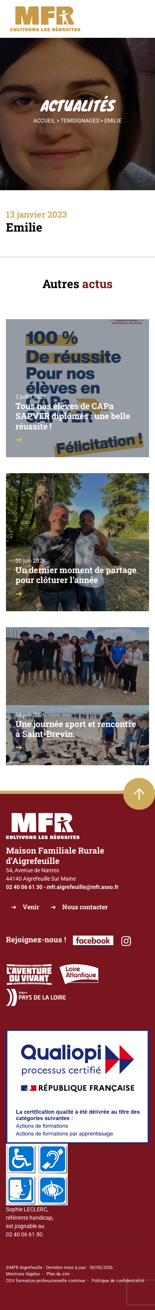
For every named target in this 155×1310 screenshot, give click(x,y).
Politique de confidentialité (118, 1280)
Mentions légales (23, 1274)
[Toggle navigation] (134, 19)
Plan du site (58, 1274)
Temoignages (80, 120)
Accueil (44, 120)
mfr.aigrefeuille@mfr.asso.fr (83, 887)
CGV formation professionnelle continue (45, 1280)
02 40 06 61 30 (24, 887)
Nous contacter (85, 907)
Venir (31, 907)
